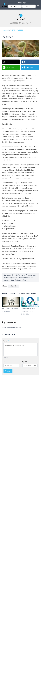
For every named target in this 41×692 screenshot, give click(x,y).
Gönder (8, 371)
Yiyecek (20, 30)
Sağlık (6, 30)
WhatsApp (8, 67)
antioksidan (13, 286)
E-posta (25, 361)
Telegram (27, 67)
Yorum (6, 341)
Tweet (7, 61)
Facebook (27, 61)
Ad (4, 361)
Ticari (12, 30)
